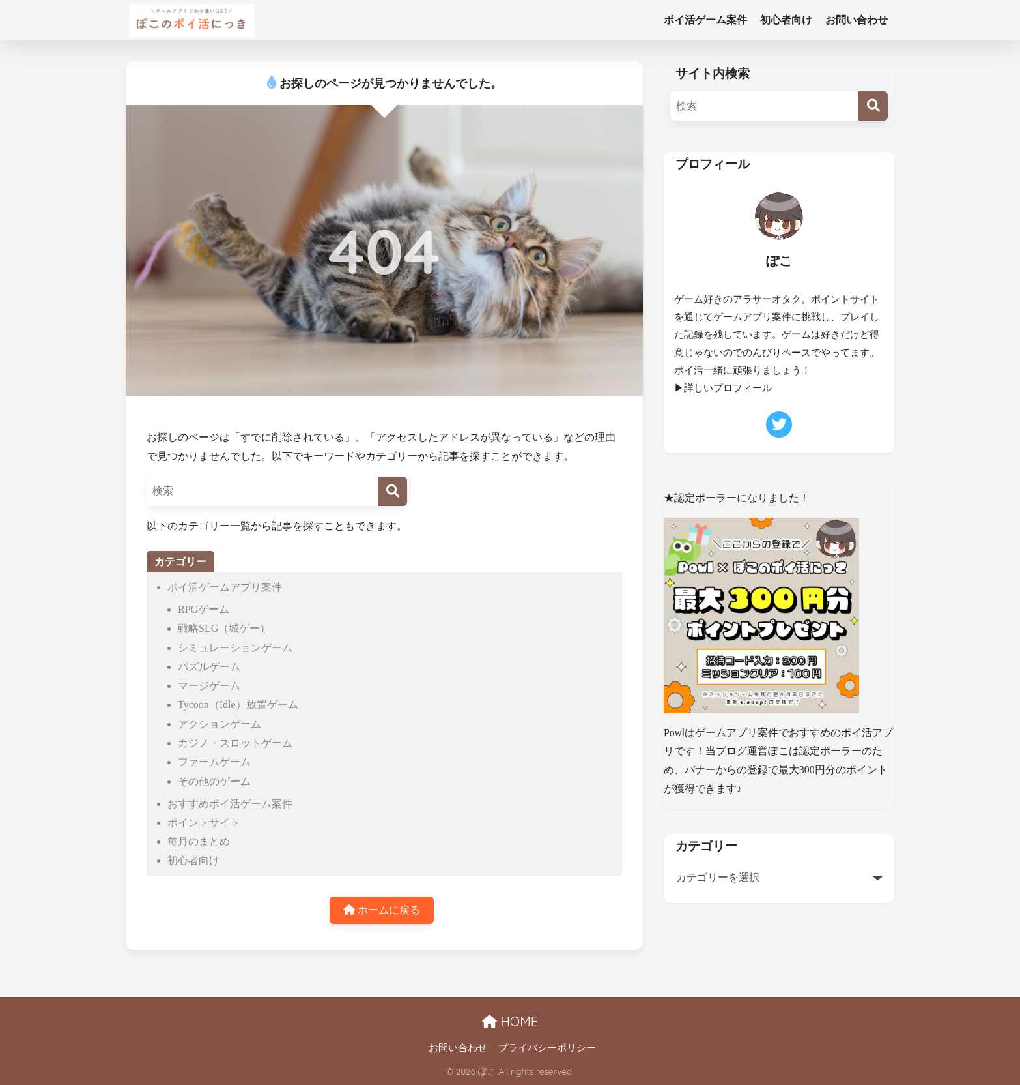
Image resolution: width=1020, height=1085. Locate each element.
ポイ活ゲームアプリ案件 (224, 587)
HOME (510, 1021)
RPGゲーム (203, 609)
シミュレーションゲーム (235, 647)
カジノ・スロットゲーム (235, 743)
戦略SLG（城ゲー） (224, 628)
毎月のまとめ (198, 841)
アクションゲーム (219, 724)
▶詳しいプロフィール (723, 388)
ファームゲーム (214, 761)
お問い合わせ (856, 19)
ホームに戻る (381, 909)
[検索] (392, 491)
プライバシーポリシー (547, 1048)
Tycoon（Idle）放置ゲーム (238, 704)
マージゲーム (209, 685)
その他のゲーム (214, 781)
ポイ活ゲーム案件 (705, 19)
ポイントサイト (203, 822)
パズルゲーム (209, 666)
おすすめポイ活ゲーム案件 (229, 803)
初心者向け (786, 19)
